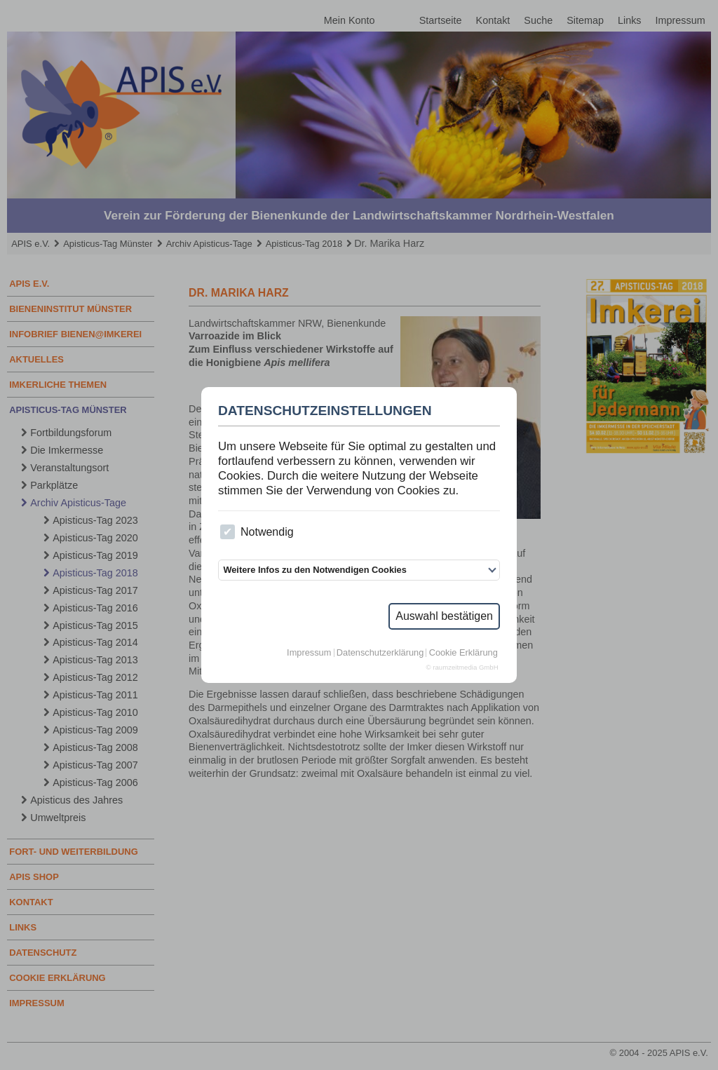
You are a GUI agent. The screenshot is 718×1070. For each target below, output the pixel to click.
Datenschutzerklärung (380, 653)
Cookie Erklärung (463, 653)
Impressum (309, 653)
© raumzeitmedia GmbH (462, 667)
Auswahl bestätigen (444, 616)
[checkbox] (227, 531)
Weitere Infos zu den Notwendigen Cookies (314, 569)
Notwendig (256, 531)
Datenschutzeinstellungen (325, 411)
